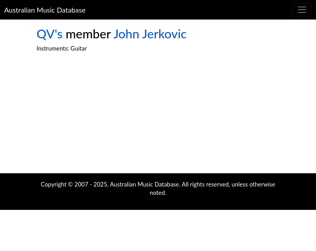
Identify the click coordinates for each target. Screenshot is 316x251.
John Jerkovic (150, 33)
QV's (50, 33)
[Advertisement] (158, 117)
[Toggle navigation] (302, 10)
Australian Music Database (45, 10)
